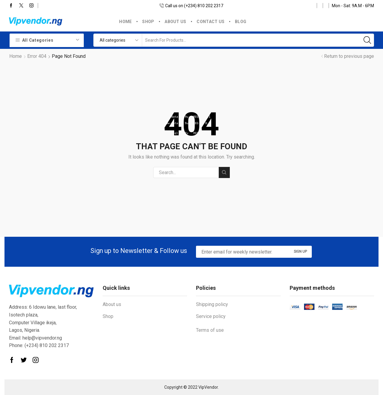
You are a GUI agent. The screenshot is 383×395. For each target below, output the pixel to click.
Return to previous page (349, 56)
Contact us (210, 21)
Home (125, 21)
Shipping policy (212, 304)
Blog (240, 21)
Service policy (211, 316)
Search (224, 172)
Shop (148, 21)
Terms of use (210, 330)
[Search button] (367, 40)
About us (175, 21)
